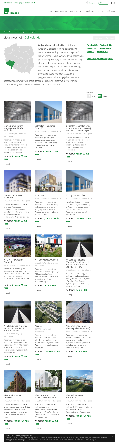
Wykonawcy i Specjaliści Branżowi (45, 407)
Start (50, 11)
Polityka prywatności (41, 424)
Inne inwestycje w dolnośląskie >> (100, 59)
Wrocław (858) (92, 45)
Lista (98, 38)
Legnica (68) (92, 48)
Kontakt (100, 11)
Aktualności (89, 11)
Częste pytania (75, 11)
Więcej (8, 164)
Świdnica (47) (102, 52)
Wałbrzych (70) (106, 45)
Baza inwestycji (61, 11)
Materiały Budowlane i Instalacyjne (45, 405)
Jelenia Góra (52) (105, 48)
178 (81, 388)
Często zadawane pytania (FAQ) (44, 419)
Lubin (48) (91, 52)
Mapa (109, 38)
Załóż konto (103, 3)
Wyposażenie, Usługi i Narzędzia (44, 410)
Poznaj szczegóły (90, 440)
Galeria (102, 96)
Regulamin (37, 421)
